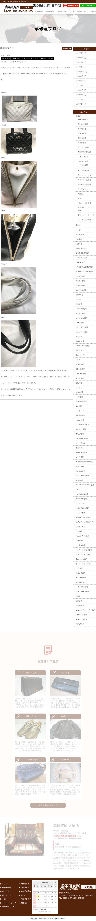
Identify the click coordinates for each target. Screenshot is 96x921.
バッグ (78, 230)
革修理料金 (39, 11)
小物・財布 (6, 887)
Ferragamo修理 (81, 309)
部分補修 (79, 244)
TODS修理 (79, 568)
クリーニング (80, 503)
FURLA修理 (80, 624)
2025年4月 (79, 99)
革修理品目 (28, 11)
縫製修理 (79, 383)
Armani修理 (80, 420)
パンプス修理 (80, 513)
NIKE (77, 489)
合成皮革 (79, 601)
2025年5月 (79, 95)
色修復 (78, 596)
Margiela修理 (80, 471)
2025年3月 (79, 104)
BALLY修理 (80, 434)
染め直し (51, 58)
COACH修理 (80, 285)
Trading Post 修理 (82, 536)
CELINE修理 (80, 281)
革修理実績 (50, 11)
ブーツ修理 (80, 457)
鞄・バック (6, 891)
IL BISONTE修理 (82, 327)
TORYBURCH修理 (82, 425)
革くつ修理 (82, 138)
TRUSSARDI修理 (82, 438)
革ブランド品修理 (40, 58)
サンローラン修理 (82, 476)
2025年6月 (79, 90)
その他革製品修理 (84, 184)
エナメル (79, 336)
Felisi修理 (79, 397)
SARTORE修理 (81, 452)
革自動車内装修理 (84, 152)
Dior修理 (79, 406)
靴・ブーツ (6, 895)
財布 (79, 198)
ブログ (78, 116)
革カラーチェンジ (27, 58)
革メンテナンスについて (85, 522)
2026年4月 (79, 53)
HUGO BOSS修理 (82, 508)
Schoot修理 (80, 582)
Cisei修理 (79, 531)
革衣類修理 (82, 143)
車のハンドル (80, 355)
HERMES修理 (83, 120)
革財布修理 (82, 129)
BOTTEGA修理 (83, 170)
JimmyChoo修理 (82, 332)
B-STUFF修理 (81, 429)
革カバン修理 (6, 58)
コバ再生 (79, 239)
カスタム (79, 387)
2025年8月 (79, 81)
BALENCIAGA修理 (82, 253)
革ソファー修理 (83, 147)
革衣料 (4, 899)
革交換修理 (80, 378)
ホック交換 (80, 466)
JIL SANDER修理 (82, 587)
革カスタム (80, 448)
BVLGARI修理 (81, 290)
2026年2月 (79, 62)
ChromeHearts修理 (83, 346)
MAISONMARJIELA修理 (84, 267)
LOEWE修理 (80, 276)
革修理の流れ (61, 11)
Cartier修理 (84, 165)
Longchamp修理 (81, 318)
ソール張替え (80, 443)
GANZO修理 (80, 415)
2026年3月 (79, 58)
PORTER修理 (81, 578)
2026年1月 (79, 67)
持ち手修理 (80, 364)
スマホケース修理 (82, 591)
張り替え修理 (80, 313)
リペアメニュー (83, 189)
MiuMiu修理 (80, 341)
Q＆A (72, 11)
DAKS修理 (79, 540)
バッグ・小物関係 (84, 203)
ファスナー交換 (81, 258)
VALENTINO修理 (82, 494)
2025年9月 (79, 76)
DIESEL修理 (80, 369)
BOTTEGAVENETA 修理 (84, 272)
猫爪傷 (78, 299)
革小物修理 (82, 133)
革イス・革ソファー (10, 903)
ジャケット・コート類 (86, 215)
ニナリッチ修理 (81, 615)
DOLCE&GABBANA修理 (85, 485)
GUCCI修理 (80, 234)
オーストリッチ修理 (83, 564)
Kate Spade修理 (81, 559)
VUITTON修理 (83, 157)
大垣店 (80, 194)
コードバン (80, 411)
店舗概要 (93, 11)
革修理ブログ (81, 11)
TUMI (78, 360)
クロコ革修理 (80, 573)
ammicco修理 (80, 545)
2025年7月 (79, 85)
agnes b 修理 (80, 527)
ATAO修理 (79, 392)
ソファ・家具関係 (84, 220)
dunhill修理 (80, 605)
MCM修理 (79, 480)
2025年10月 (80, 72)
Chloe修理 (79, 295)
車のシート (80, 350)
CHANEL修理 (16, 58)
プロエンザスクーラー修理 (85, 610)
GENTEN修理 (81, 374)
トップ (18, 11)
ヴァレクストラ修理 (83, 554)
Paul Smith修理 (81, 499)
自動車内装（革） (9, 907)
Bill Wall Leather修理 (83, 517)
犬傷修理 (79, 304)
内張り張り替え (81, 248)
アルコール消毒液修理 (84, 550)
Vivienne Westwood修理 (84, 462)
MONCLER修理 (81, 619)
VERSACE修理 (81, 401)
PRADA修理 (80, 262)
